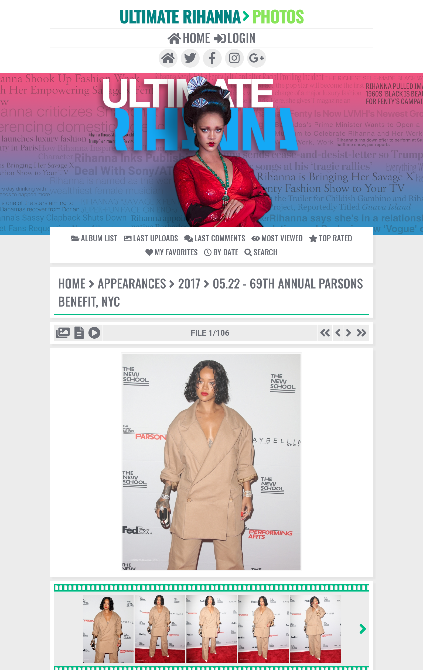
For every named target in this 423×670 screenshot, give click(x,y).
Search (260, 251)
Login (234, 37)
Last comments (214, 237)
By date (221, 251)
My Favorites (172, 251)
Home (189, 37)
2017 (188, 282)
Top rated (329, 237)
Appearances (131, 282)
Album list (96, 237)
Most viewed (276, 237)
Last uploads (151, 237)
